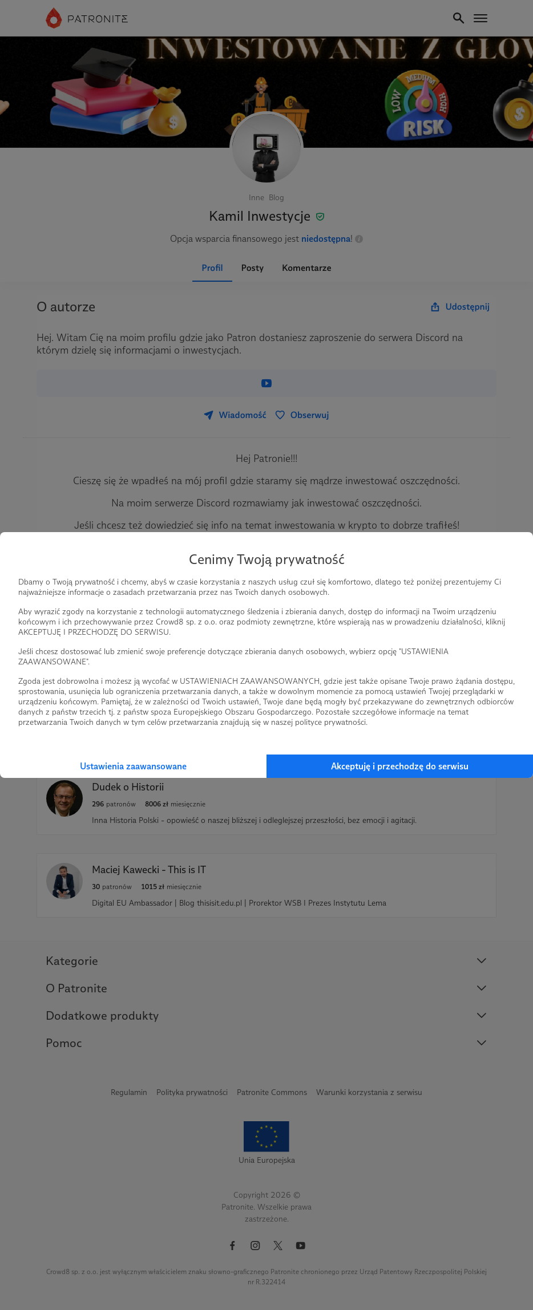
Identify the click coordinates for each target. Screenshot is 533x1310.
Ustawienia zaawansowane (133, 766)
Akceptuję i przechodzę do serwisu (400, 766)
